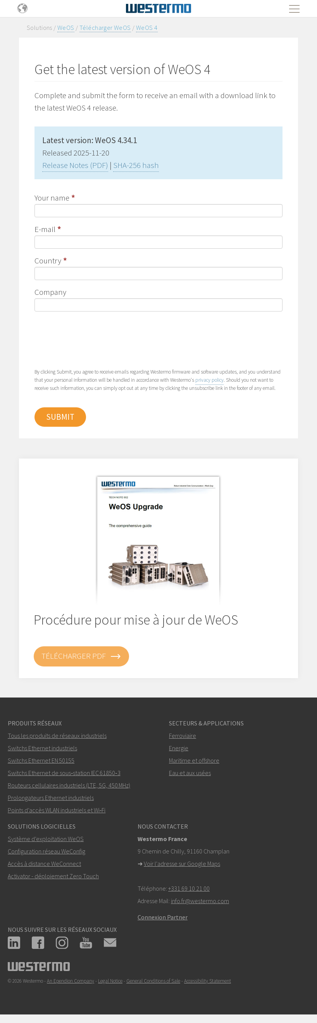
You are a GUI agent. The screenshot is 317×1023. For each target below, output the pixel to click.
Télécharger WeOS (105, 27)
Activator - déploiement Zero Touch (53, 876)
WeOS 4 (147, 27)
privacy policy (209, 380)
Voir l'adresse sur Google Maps (182, 863)
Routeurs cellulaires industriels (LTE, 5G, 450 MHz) (69, 785)
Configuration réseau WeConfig (46, 851)
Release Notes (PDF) (75, 165)
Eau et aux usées (190, 773)
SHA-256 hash (136, 165)
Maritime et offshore (194, 760)
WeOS (65, 27)
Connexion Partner (163, 917)
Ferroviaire (182, 735)
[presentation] (93, 339)
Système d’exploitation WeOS (46, 839)
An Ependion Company (70, 981)
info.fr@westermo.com (200, 901)
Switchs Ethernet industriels (42, 748)
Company (50, 292)
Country (47, 260)
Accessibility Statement (207, 981)
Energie (178, 748)
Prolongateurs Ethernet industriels (51, 797)
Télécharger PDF (81, 656)
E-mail (44, 229)
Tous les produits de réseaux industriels (57, 735)
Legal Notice (110, 981)
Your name (51, 197)
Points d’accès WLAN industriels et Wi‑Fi (56, 810)
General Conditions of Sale (153, 981)
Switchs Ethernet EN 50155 (41, 760)
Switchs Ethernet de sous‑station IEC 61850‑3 (64, 773)
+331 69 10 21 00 (189, 888)
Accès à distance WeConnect (44, 863)
